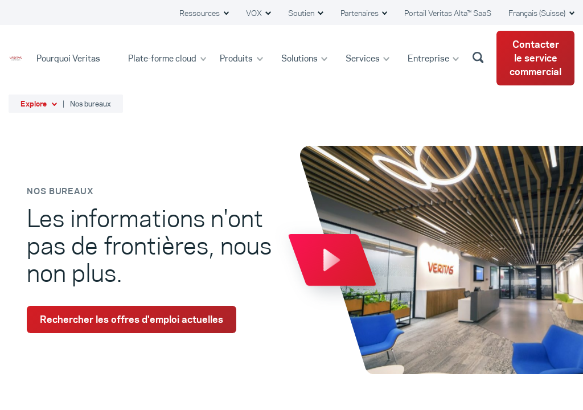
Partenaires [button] (360, 13)
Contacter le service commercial (535, 58)
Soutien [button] (302, 13)
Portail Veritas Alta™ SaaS (447, 13)
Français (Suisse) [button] (537, 13)
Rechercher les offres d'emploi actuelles (131, 319)
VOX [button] (255, 13)
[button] (480, 57)
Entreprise (429, 58)
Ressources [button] (200, 13)
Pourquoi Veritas (69, 58)
